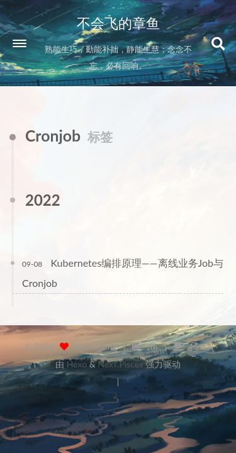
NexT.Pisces (120, 364)
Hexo (77, 364)
